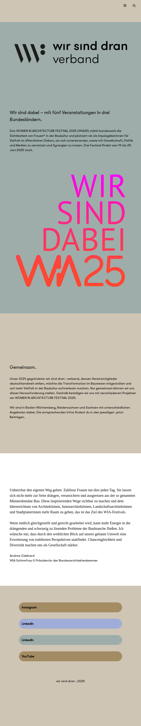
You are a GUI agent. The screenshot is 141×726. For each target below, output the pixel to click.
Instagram (29, 608)
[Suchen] (134, 5)
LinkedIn (28, 624)
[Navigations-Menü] (125, 5)
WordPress (43, 722)
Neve (6, 722)
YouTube (28, 657)
